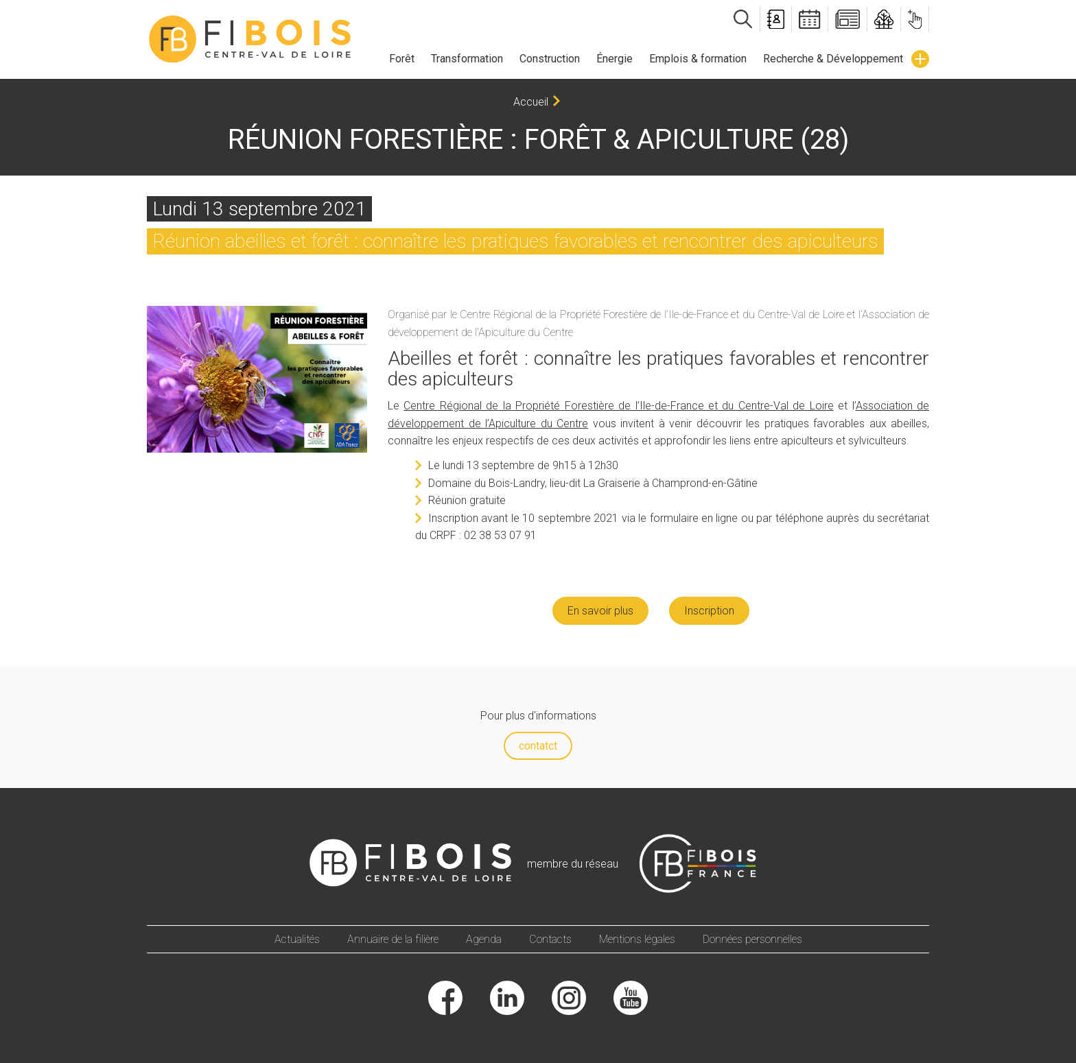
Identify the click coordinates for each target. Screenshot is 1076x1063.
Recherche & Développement (833, 58)
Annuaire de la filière (392, 939)
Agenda (484, 939)
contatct (538, 745)
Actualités (297, 939)
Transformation (467, 58)
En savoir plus (600, 610)
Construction (549, 58)
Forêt (401, 58)
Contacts (550, 939)
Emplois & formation (698, 58)
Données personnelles (752, 939)
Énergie (614, 58)
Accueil (530, 101)
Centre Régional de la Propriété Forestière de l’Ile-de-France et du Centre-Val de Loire (618, 405)
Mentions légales (637, 939)
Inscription (709, 610)
